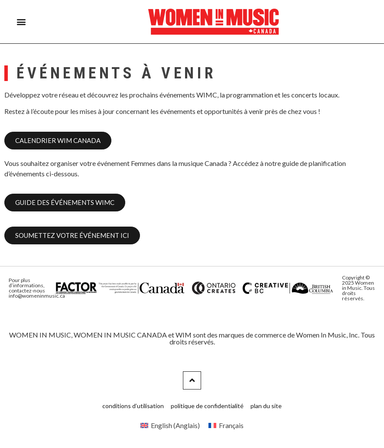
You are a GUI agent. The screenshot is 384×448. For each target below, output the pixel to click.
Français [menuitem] (231, 425)
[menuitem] (170, 425)
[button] (21, 22)
